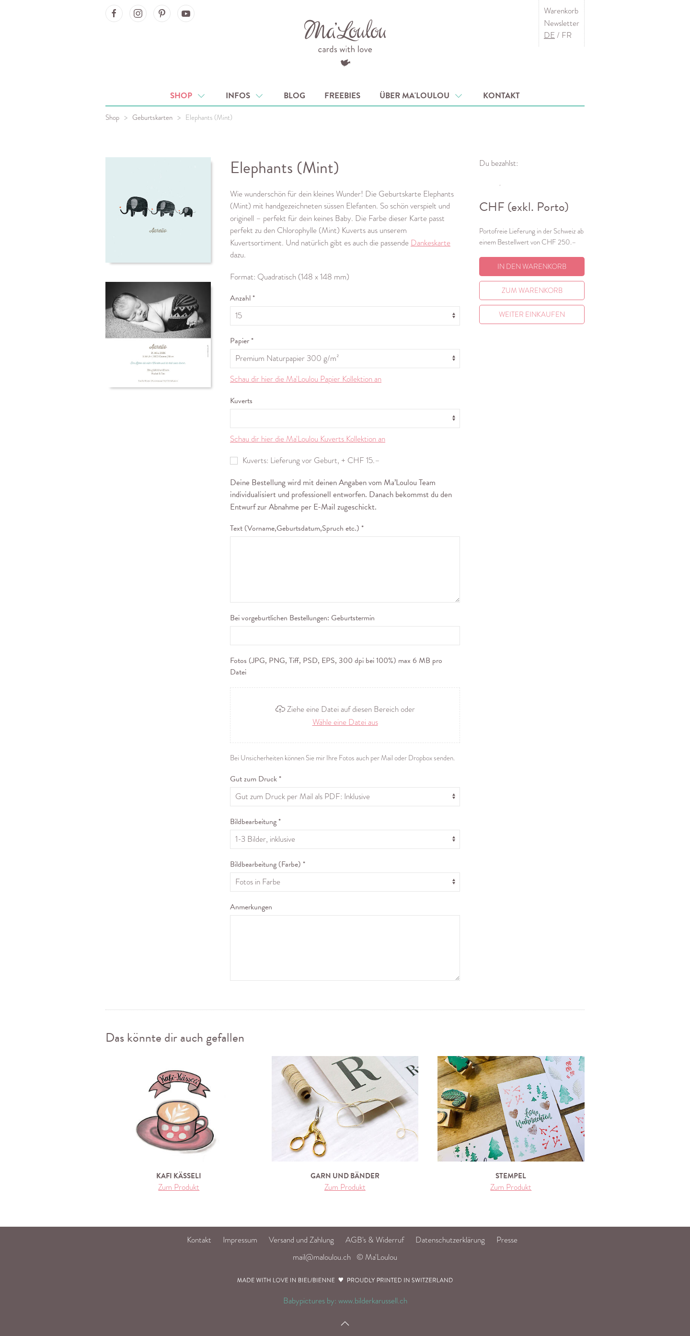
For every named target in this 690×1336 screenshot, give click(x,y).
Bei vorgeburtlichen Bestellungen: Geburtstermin (302, 618)
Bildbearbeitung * (255, 821)
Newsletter (561, 23)
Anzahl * (242, 298)
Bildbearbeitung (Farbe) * (267, 864)
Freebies (342, 96)
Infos (245, 96)
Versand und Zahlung (301, 1240)
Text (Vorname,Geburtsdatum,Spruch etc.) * (297, 528)
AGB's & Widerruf (374, 1240)
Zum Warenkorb (532, 290)
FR (567, 35)
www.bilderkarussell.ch (372, 1301)
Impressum (240, 1240)
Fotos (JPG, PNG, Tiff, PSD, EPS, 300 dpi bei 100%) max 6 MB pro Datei (336, 666)
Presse (507, 1240)
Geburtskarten (152, 117)
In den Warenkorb (531, 266)
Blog (294, 96)
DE (549, 35)
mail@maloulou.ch (322, 1257)
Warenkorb (561, 11)
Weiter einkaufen (532, 314)
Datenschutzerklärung (450, 1240)
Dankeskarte (430, 243)
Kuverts (241, 401)
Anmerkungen (251, 907)
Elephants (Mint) (208, 117)
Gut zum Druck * (255, 779)
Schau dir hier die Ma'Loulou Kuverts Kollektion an (307, 439)
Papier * (241, 341)
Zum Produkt (178, 1187)
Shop (188, 96)
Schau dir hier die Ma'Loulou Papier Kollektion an (305, 379)
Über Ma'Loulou (422, 96)
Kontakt (501, 96)
